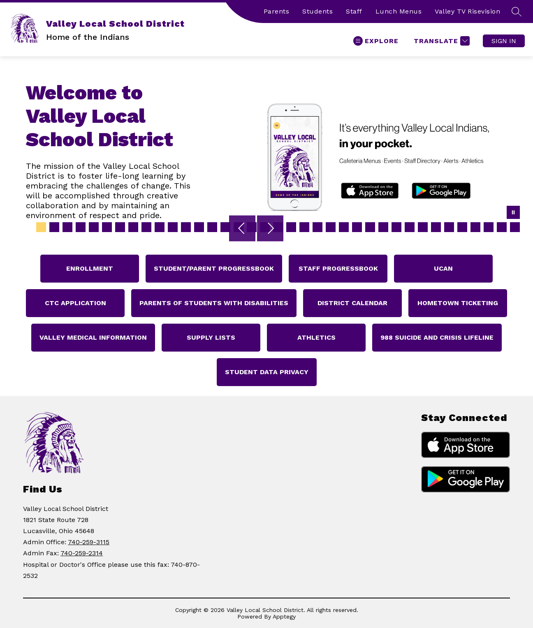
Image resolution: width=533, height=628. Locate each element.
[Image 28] (396, 227)
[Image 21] (304, 227)
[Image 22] (317, 227)
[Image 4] (81, 227)
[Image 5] (94, 227)
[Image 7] (120, 227)
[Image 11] (173, 227)
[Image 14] (212, 227)
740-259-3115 (88, 542)
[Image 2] (54, 227)
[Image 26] (370, 227)
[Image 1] (41, 227)
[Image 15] (225, 227)
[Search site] (516, 11)
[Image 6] (107, 227)
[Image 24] (344, 227)
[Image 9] (146, 227)
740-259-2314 (81, 553)
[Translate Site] (441, 41)
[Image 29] (410, 227)
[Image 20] (291, 227)
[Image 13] (199, 227)
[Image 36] (502, 227)
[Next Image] (270, 229)
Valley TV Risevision (467, 11)
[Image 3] (67, 227)
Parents (277, 11)
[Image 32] (449, 227)
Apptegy (284, 616)
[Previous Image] (242, 229)
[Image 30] (423, 227)
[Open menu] (376, 41)
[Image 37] (515, 227)
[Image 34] (475, 227)
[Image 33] (462, 227)
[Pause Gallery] (513, 213)
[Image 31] (436, 227)
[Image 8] (133, 227)
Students (317, 11)
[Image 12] (186, 227)
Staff (354, 11)
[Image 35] (489, 227)
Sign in (503, 41)
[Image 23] (331, 227)
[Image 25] (357, 227)
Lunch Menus (398, 11)
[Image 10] (160, 227)
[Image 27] (383, 227)
